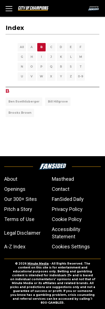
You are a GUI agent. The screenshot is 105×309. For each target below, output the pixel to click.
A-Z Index (14, 246)
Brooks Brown (19, 113)
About (10, 179)
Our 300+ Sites (20, 199)
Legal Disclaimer (22, 233)
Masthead (63, 179)
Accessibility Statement (66, 232)
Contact (60, 189)
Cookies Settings (71, 246)
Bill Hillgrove (58, 101)
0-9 (80, 76)
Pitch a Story (18, 209)
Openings (14, 189)
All (22, 47)
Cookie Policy (67, 219)
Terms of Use (19, 219)
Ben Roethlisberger (23, 101)
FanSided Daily (68, 199)
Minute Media (38, 263)
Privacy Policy (67, 209)
